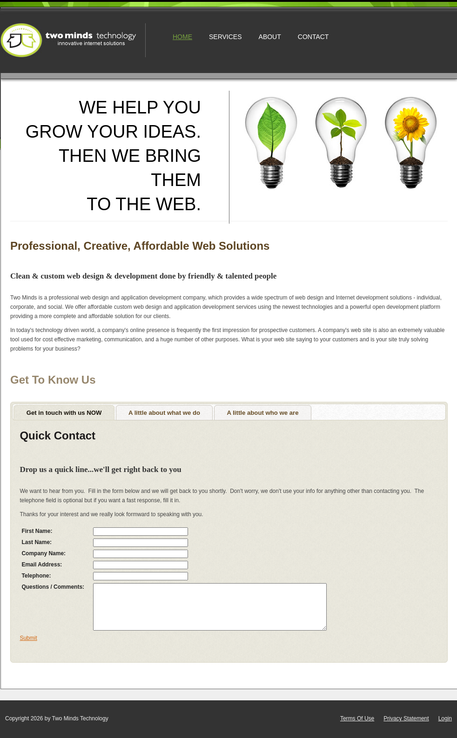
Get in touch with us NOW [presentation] (64, 412)
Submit (28, 638)
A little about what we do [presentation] (164, 412)
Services (225, 36)
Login (445, 718)
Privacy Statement (406, 718)
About (270, 36)
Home (182, 36)
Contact (313, 36)
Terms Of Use (357, 718)
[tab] (63, 412)
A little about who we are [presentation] (262, 412)
